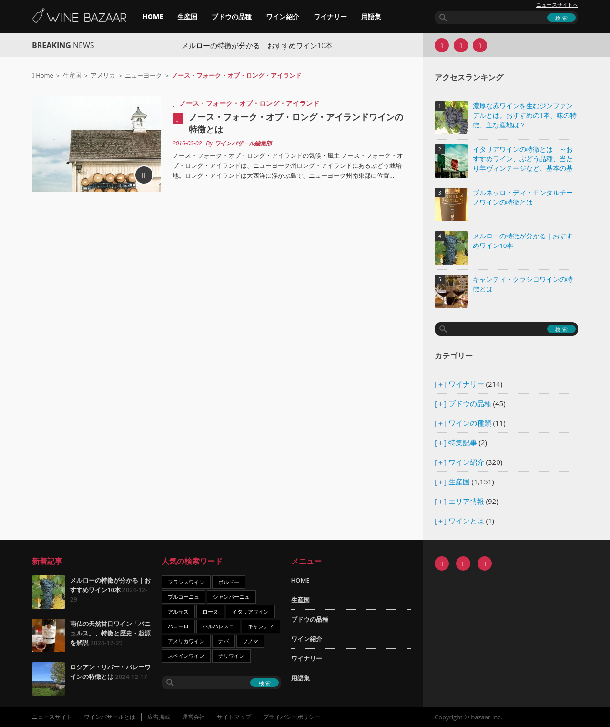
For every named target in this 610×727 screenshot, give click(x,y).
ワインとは (466, 520)
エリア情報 (466, 501)
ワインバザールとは (109, 717)
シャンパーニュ (231, 596)
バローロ (178, 626)
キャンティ (261, 626)
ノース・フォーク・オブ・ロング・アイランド (249, 103)
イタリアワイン (250, 611)
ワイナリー (330, 16)
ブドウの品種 (232, 16)
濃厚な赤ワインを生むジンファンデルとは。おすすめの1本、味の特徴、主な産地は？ (525, 115)
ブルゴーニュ (183, 596)
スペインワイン (186, 655)
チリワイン (231, 655)
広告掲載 (158, 717)
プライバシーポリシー (291, 717)
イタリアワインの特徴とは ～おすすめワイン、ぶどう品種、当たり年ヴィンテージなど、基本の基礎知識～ (523, 159)
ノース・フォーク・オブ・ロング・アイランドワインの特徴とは (296, 123)
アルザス (178, 611)
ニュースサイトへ (557, 4)
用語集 (371, 16)
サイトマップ (234, 717)
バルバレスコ (218, 626)
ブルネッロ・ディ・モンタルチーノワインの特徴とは (523, 197)
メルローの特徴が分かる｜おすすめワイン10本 (263, 45)
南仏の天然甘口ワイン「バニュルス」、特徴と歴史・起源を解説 (110, 633)
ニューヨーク (143, 75)
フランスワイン (186, 581)
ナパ (223, 641)
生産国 (187, 16)
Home (44, 75)
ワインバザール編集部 (243, 143)
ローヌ (210, 611)
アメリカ (103, 75)
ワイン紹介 (282, 16)
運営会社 (193, 717)
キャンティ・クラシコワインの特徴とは (523, 284)
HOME (152, 16)
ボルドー (228, 581)
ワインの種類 (469, 423)
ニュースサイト (52, 717)
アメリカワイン (186, 641)
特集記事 (462, 442)
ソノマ (250, 641)
